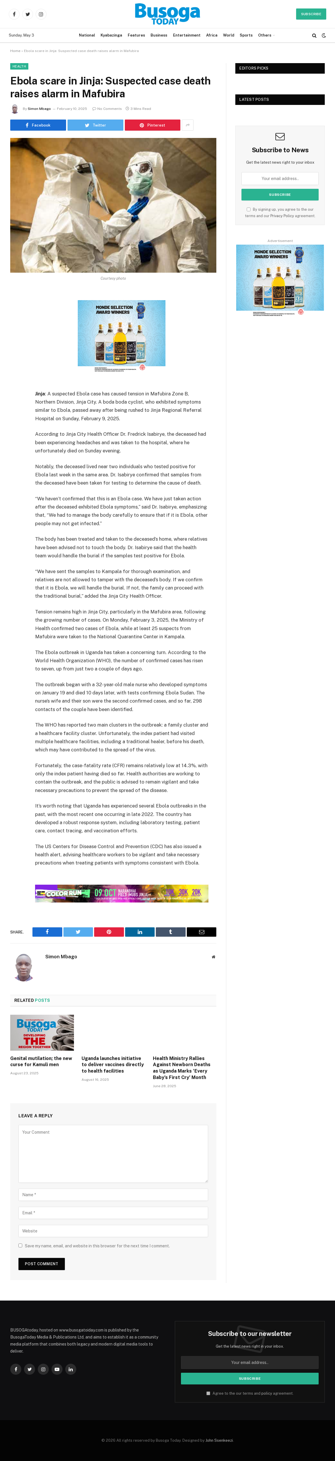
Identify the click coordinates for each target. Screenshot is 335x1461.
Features (136, 35)
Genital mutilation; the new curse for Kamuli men (41, 1062)
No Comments (107, 109)
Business (159, 35)
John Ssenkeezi (219, 1440)
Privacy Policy (282, 216)
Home (15, 51)
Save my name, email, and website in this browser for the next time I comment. (97, 1246)
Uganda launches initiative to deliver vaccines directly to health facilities (113, 1065)
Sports (246, 35)
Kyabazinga (111, 35)
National (87, 35)
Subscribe (311, 14)
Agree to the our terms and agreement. (249, 1393)
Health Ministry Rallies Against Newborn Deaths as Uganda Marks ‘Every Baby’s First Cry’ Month (181, 1068)
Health (19, 66)
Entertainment (187, 35)
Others (264, 35)
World (228, 35)
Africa (211, 35)
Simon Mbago (39, 109)
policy (266, 1393)
